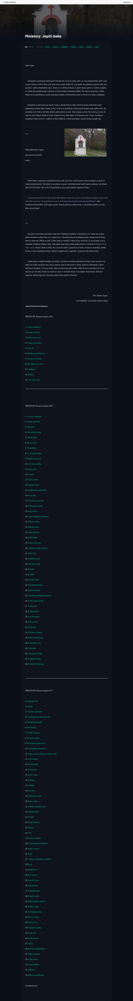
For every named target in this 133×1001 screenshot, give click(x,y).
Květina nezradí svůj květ (37, 548)
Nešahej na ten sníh (34, 722)
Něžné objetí (32, 437)
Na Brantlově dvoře (35, 506)
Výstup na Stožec (33, 332)
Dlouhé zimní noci (34, 338)
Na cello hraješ (33, 617)
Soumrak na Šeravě (34, 359)
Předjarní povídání (35, 343)
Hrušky (30, 706)
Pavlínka (31, 574)
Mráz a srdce (32, 443)
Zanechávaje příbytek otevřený (40, 596)
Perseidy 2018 (33, 580)
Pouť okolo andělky (35, 464)
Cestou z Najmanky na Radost (40, 859)
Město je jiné (32, 469)
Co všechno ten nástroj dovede (38, 717)
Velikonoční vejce (34, 796)
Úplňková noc (33, 938)
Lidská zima (32, 959)
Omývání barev (34, 532)
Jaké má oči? (33, 922)
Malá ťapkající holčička (37, 901)
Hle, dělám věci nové (35, 364)
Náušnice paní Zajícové (36, 353)
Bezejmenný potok (34, 459)
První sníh (32, 933)
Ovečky (31, 817)
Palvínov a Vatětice (35, 632)
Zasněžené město (34, 659)
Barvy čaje (32, 553)
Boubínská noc (33, 812)
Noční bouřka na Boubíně (37, 843)
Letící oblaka (33, 759)
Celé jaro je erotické (36, 501)
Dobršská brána (34, 891)
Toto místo (32, 495)
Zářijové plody (33, 907)
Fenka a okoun (33, 849)
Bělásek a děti (33, 527)
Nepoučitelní (33, 886)
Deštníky (31, 780)
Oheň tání (31, 427)
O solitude (32, 648)
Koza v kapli (33, 801)
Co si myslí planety (34, 453)
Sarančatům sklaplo (35, 585)
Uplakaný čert (32, 701)
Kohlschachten (33, 611)
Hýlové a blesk (34, 522)
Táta (29, 833)
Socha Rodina (32, 511)
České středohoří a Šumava (38, 517)
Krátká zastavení (34, 422)
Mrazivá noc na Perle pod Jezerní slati (42, 754)
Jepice (30, 944)
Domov (31, 828)
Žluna (30, 864)
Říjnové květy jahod (36, 638)
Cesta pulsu (32, 770)
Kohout (31, 375)
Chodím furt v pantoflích (37, 490)
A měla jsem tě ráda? (36, 601)
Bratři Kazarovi (34, 822)
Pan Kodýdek (33, 764)
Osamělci (31, 474)
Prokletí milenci (34, 590)
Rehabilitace (32, 870)
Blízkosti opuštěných (36, 975)
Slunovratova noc (35, 543)
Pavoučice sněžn (33, 738)
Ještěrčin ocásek (34, 559)
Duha (30, 854)
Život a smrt (32, 775)
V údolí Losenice (33, 733)
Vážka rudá (32, 606)
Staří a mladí (33, 480)
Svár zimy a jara (34, 380)
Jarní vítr (30, 348)
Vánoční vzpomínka (34, 712)
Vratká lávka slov (35, 643)
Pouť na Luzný (33, 917)
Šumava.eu (127, 2)
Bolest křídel (33, 538)
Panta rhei (32, 627)
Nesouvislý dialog (34, 432)
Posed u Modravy (34, 327)
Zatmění (31, 569)
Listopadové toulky (35, 654)
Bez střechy (32, 875)
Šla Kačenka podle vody (36, 743)
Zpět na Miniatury (9, 2)
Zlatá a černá (33, 622)
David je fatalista (34, 838)
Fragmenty (31, 369)
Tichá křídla (31, 448)
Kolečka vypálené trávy (37, 807)
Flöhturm (31, 970)
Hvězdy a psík (33, 896)
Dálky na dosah (34, 954)
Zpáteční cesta (33, 485)
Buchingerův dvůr (35, 912)
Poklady (31, 785)
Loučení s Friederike (34, 416)
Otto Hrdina (31, 727)
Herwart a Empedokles (36, 949)
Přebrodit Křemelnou (36, 664)
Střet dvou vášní (34, 564)
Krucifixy (31, 791)
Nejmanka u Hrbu (34, 928)
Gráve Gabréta (33, 965)
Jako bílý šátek (33, 880)
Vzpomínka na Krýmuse (37, 749)
